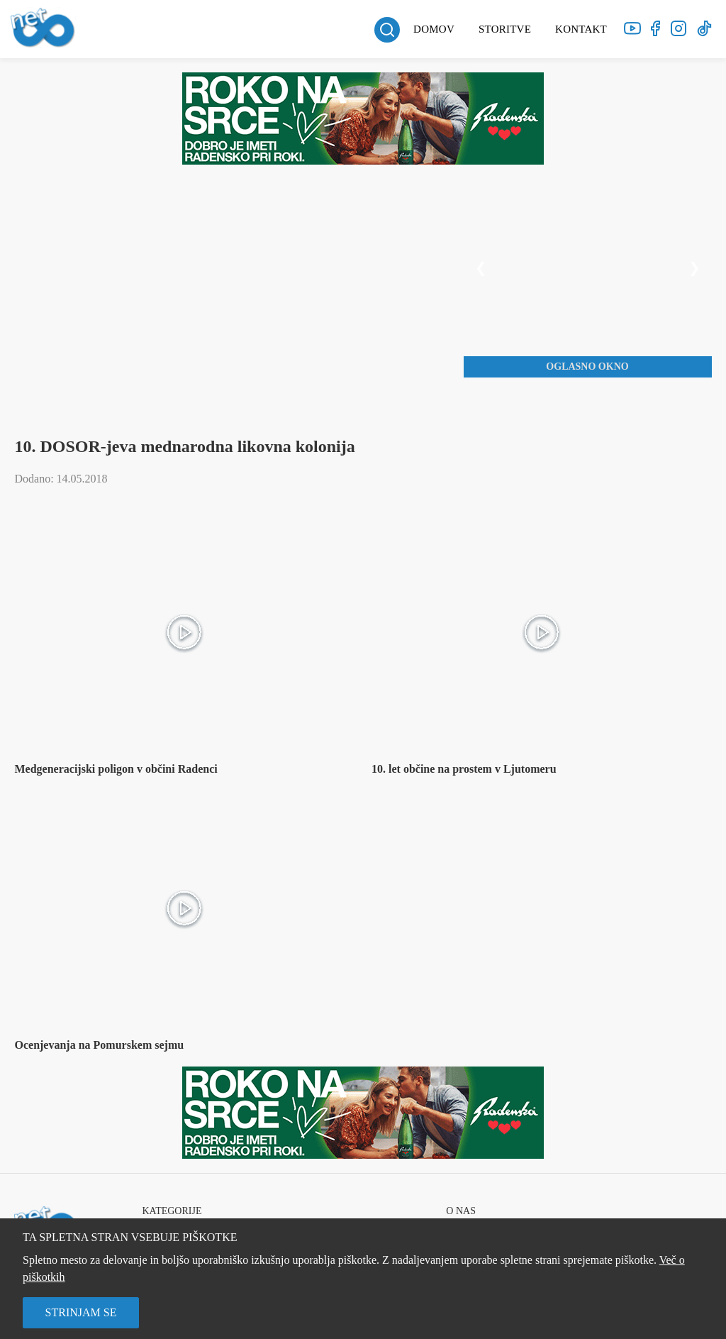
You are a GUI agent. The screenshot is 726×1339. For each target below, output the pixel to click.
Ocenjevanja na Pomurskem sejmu (99, 1045)
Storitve (505, 29)
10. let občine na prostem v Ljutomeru (464, 769)
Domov (433, 29)
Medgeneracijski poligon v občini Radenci (115, 769)
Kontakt (581, 29)
